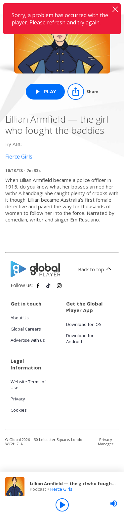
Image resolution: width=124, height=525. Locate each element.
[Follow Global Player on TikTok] (48, 288)
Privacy (18, 399)
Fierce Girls (61, 489)
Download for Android (80, 338)
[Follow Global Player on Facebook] (38, 288)
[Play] (62, 504)
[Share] (82, 91)
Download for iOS (84, 324)
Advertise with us (28, 340)
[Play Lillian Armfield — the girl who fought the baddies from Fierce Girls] (45, 92)
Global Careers (26, 329)
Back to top (95, 269)
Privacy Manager (105, 441)
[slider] (113, 503)
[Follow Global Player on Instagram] (59, 288)
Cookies (19, 410)
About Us (20, 318)
